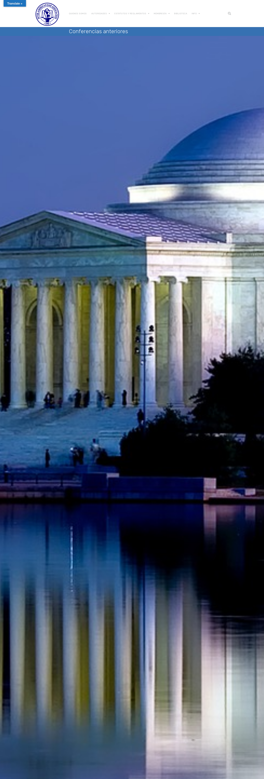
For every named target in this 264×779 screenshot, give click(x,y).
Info (194, 13)
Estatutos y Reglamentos (130, 13)
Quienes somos (78, 13)
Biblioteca (180, 13)
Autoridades (99, 13)
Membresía (160, 13)
